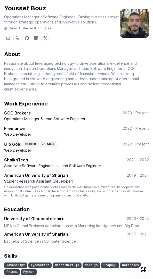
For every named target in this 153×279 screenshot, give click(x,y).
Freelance (14, 128)
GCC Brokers (17, 113)
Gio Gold (12, 144)
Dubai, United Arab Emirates (27, 28)
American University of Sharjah (36, 175)
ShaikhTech (16, 160)
